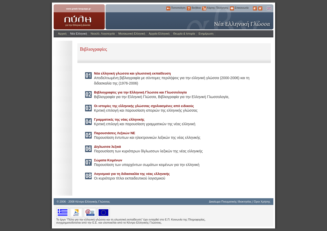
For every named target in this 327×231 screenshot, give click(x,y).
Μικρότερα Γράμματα (260, 8)
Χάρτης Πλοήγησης (204, 8)
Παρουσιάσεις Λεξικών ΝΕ (114, 133)
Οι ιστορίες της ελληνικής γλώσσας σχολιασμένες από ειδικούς (144, 106)
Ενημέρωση (205, 33)
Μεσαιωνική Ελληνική (131, 33)
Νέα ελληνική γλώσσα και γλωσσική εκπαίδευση (132, 73)
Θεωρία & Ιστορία (184, 33)
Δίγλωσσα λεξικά (107, 147)
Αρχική (62, 33)
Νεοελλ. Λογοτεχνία (103, 33)
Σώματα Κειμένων (108, 160)
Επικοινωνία (232, 8)
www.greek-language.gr (79, 16)
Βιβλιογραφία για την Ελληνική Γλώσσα (125, 97)
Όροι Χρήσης (262, 201)
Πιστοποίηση (168, 8)
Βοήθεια (189, 8)
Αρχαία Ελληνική (159, 33)
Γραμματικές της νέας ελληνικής (119, 119)
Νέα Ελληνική (78, 33)
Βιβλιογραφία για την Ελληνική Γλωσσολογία (193, 97)
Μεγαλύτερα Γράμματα (255, 8)
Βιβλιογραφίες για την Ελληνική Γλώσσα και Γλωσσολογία (140, 92)
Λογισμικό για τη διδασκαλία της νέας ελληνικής (132, 174)
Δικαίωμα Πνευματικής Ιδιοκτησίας (230, 201)
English (269, 8)
